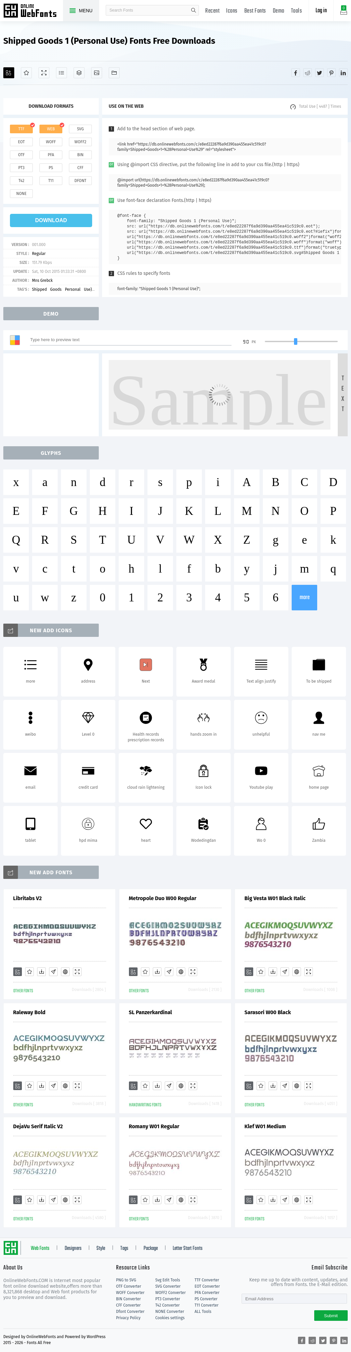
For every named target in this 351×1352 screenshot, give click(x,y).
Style (100, 1248)
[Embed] (65, 971)
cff (80, 167)
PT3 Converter (167, 1299)
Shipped (39, 289)
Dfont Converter (130, 1311)
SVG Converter (167, 1286)
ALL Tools (203, 1311)
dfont (80, 180)
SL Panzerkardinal (150, 1012)
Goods (55, 289)
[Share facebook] (295, 72)
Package (151, 1248)
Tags (124, 1248)
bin (80, 155)
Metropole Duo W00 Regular (163, 898)
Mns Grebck (42, 280)
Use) (88, 289)
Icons (232, 11)
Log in (321, 11)
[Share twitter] (319, 72)
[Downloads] (41, 971)
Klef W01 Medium (265, 1126)
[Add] (8, 72)
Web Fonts (40, 1248)
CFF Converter (128, 1305)
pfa (51, 155)
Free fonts (33, 11)
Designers (73, 1248)
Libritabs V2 (27, 898)
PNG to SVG (126, 1280)
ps (51, 167)
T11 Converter (206, 1305)
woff (51, 142)
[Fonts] (114, 72)
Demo (278, 11)
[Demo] (43, 72)
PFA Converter (207, 1292)
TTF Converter (207, 1280)
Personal (73, 289)
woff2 (81, 142)
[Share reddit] (307, 72)
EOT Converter (207, 1286)
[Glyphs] (61, 72)
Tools (296, 11)
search (194, 10)
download (51, 220)
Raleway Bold (29, 1012)
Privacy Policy (128, 1318)
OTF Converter (128, 1286)
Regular (38, 253)
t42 (22, 180)
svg (80, 129)
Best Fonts (255, 11)
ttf (21, 129)
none (21, 193)
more (305, 597)
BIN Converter (128, 1299)
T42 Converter (167, 1305)
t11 (50, 180)
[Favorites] (26, 72)
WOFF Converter (130, 1292)
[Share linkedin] (343, 72)
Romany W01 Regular (154, 1126)
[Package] (79, 72)
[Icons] (96, 72)
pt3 (21, 167)
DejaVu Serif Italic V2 (38, 1126)
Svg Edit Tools (167, 1280)
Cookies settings (169, 1318)
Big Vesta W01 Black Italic (275, 898)
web (51, 129)
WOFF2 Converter (170, 1292)
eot (21, 142)
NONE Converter (169, 1311)
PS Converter (206, 1299)
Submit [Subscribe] (331, 1315)
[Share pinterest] (331, 72)
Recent (212, 11)
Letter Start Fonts (188, 1248)
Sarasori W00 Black (268, 1012)
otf (21, 155)
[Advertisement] (53, 394)
